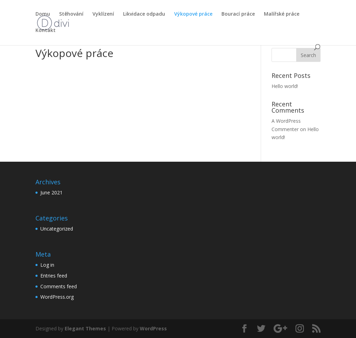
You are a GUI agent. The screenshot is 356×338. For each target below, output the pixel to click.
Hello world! (285, 86)
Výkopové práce (193, 14)
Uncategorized (56, 228)
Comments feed (58, 286)
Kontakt (45, 30)
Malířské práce (281, 14)
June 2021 (51, 192)
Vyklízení (103, 14)
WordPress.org (57, 296)
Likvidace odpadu (144, 14)
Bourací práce (238, 14)
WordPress (153, 328)
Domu (42, 14)
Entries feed (53, 275)
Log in (47, 264)
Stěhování (71, 14)
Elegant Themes (85, 328)
